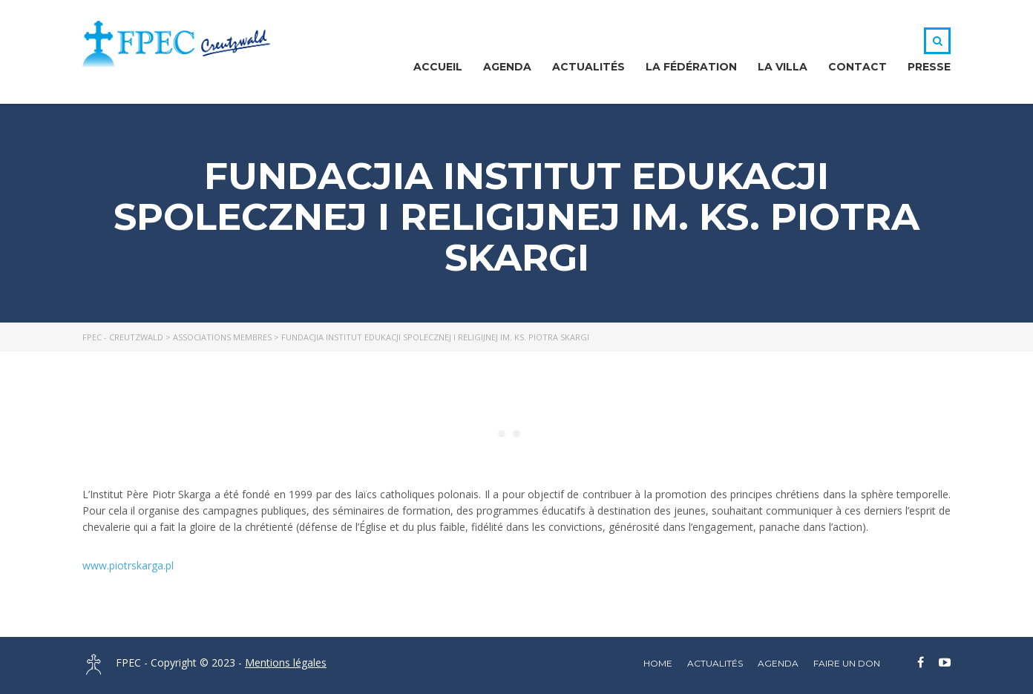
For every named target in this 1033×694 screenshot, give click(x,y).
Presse (929, 66)
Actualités (588, 66)
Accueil (437, 66)
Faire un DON (846, 663)
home (657, 663)
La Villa (782, 66)
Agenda (507, 66)
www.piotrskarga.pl (128, 565)
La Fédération (691, 66)
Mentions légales (286, 662)
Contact (857, 66)
